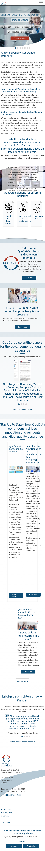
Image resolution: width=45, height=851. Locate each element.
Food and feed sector (8, 214)
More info (22, 841)
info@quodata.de (14, 795)
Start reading (21, 681)
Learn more (29, 278)
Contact (6, 816)
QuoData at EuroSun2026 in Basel (16, 449)
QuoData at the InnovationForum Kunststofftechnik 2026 (26, 613)
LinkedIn (3, 822)
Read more (14, 595)
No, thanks (31, 846)
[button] (15, 48)
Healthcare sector (37, 211)
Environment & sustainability (23, 212)
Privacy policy (8, 812)
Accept (13, 846)
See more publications (21, 409)
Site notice (7, 809)
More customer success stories (21, 742)
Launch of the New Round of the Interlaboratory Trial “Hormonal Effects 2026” (33, 454)
